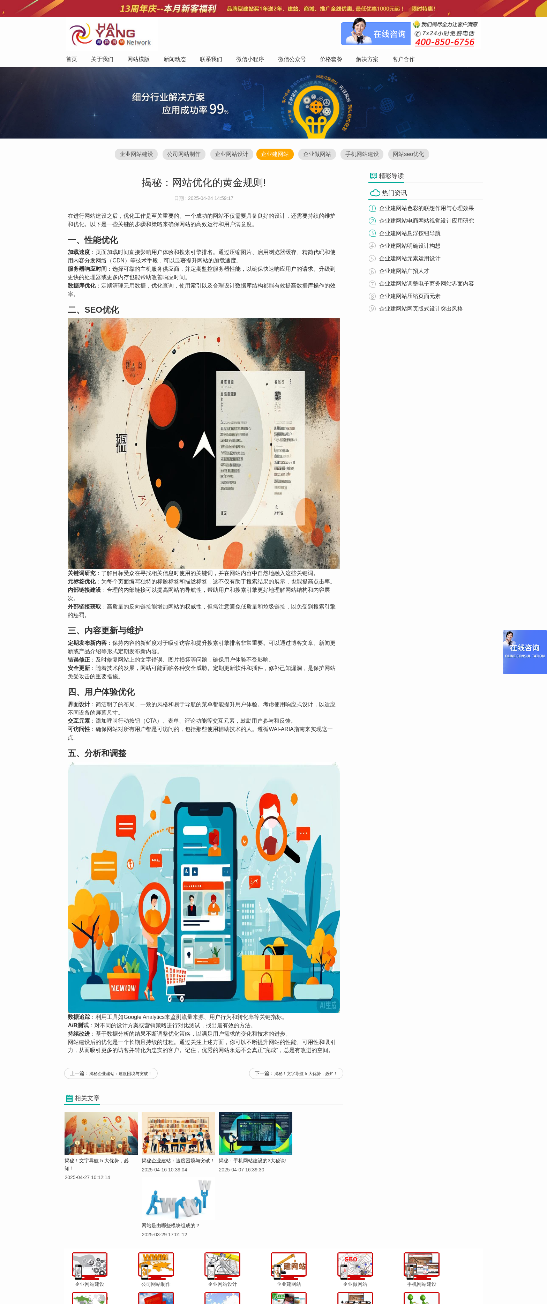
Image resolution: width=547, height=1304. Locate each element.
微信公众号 (294, 1284)
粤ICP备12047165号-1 (333, 1296)
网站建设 (95, 218)
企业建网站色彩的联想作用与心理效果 (429, 208)
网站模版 (193, 1284)
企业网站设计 (230, 155)
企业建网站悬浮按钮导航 (412, 234)
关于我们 (169, 1284)
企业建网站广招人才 (407, 271)
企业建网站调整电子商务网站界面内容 (429, 284)
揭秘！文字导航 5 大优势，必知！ (306, 1077)
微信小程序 (266, 1284)
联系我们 (240, 1284)
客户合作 (367, 1284)
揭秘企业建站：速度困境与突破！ (120, 1077)
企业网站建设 (132, 155)
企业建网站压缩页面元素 (412, 296)
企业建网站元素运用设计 (412, 259)
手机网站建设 (364, 155)
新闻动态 (216, 1284)
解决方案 (343, 1284)
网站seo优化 (412, 155)
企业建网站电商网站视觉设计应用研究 (429, 221)
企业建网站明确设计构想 (412, 246)
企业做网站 (318, 155)
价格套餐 (319, 1284)
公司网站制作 (181, 155)
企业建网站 (275, 155)
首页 (150, 1284)
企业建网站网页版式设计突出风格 (423, 309)
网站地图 (390, 1284)
